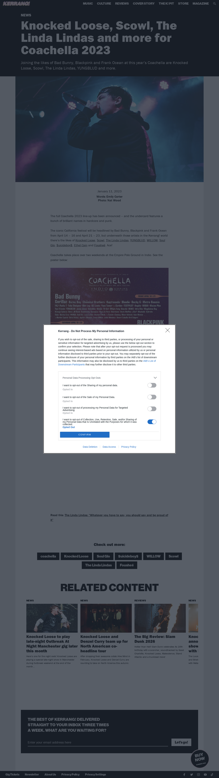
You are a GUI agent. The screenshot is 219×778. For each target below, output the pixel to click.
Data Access (109, 446)
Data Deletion (90, 446)
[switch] (151, 385)
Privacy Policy (128, 446)
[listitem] (109, 378)
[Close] (168, 331)
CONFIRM (84, 434)
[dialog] (109, 389)
